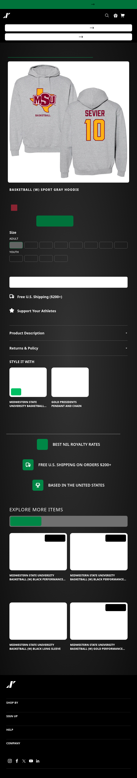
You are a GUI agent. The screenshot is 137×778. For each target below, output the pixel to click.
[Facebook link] (17, 761)
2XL (76, 250)
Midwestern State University (25, 56)
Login (89, 772)
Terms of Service (122, 772)
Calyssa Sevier (83, 56)
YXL (61, 264)
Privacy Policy (102, 772)
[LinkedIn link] (37, 761)
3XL (91, 250)
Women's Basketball (58, 56)
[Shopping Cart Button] (123, 15)
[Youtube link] (31, 761)
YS (16, 264)
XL (60, 250)
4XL (106, 250)
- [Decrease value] (12, 275)
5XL (121, 250)
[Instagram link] (10, 761)
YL (46, 264)
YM (31, 264)
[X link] (24, 761)
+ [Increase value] (26, 275)
